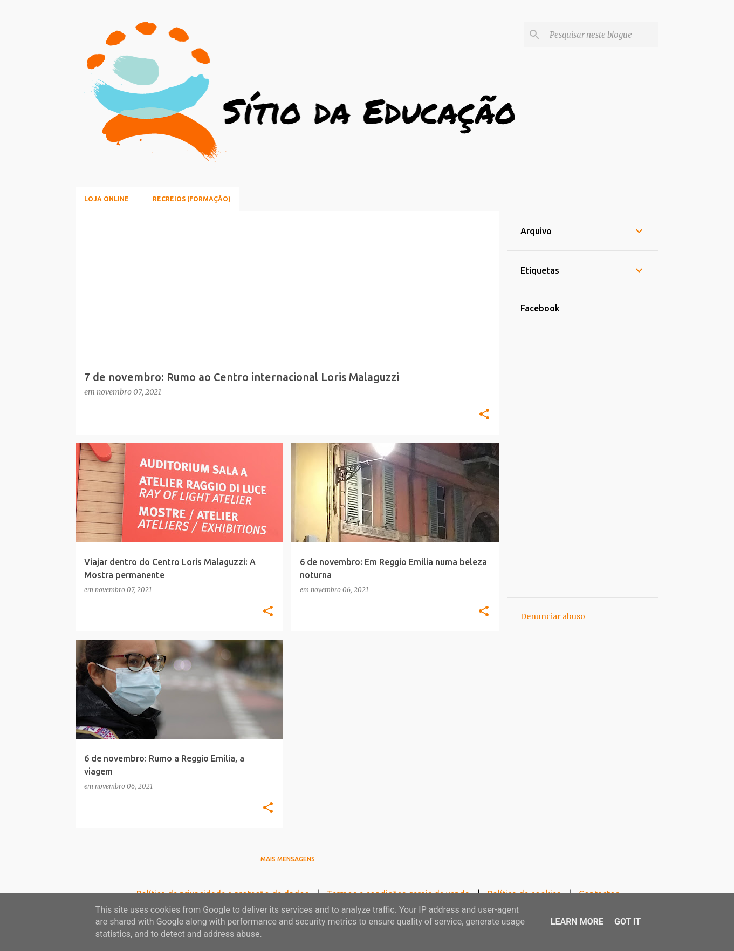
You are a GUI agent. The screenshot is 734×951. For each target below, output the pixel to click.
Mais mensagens (287, 858)
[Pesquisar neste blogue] (601, 34)
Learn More (577, 921)
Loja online (106, 198)
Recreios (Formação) (192, 198)
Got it (627, 921)
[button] (484, 415)
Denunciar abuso (552, 616)
